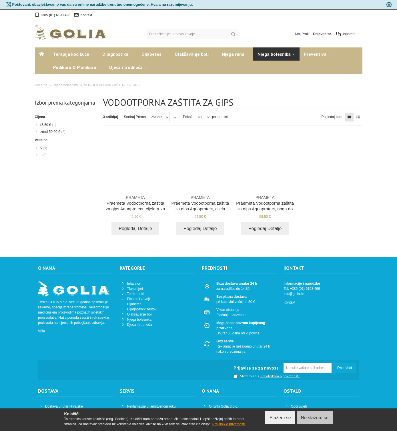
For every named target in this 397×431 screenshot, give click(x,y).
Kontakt (86, 15)
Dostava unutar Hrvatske (64, 406)
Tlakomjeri (135, 289)
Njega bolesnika (139, 320)
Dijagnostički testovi (142, 309)
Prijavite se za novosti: (257, 368)
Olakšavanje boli (139, 314)
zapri (389, 4)
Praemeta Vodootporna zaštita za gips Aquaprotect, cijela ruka (135, 203)
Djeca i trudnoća (139, 325)
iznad (52, 132)
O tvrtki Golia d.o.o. (223, 406)
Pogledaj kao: (331, 117)
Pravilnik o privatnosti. (229, 424)
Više (41, 331)
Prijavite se (322, 34)
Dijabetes (134, 304)
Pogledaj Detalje (135, 228)
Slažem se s (246, 376)
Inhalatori (134, 284)
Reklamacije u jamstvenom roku (151, 406)
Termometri (135, 294)
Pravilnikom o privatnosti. (280, 376)
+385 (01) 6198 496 (55, 15)
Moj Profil (302, 34)
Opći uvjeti (299, 406)
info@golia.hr (294, 294)
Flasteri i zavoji (138, 299)
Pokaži (188, 117)
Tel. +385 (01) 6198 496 (302, 289)
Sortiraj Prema (135, 117)
